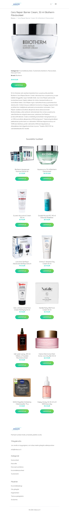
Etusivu (13, 18)
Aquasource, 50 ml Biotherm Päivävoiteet (47, 170)
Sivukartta (14, 499)
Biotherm (44, 71)
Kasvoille (14, 463)
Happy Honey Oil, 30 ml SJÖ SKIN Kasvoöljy (47, 403)
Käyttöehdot (15, 493)
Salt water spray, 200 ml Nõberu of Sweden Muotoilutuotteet (22, 356)
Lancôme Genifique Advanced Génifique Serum (22, 263)
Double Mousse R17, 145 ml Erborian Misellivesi (47, 216)
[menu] (56, 4)
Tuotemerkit (37, 71)
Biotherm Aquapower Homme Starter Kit (22, 170)
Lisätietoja (19, 85)
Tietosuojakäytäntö (17, 496)
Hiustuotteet (15, 460)
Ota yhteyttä (15, 489)
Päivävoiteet (52, 71)
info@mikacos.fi (16, 449)
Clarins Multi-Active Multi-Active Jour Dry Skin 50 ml (47, 355)
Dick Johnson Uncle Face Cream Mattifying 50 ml (22, 309)
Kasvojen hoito (16, 73)
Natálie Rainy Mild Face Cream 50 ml (47, 309)
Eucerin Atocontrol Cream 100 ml (22, 216)
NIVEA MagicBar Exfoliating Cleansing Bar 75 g (22, 403)
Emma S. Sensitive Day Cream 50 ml (47, 263)
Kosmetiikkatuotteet (25, 71)
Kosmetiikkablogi (16, 486)
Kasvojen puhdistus (17, 467)
